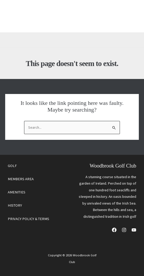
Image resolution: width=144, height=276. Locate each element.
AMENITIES (16, 192)
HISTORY (15, 205)
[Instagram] (124, 230)
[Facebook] (114, 230)
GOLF (12, 165)
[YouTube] (134, 230)
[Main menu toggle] (128, 16)
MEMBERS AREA (21, 179)
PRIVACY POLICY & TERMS (28, 218)
